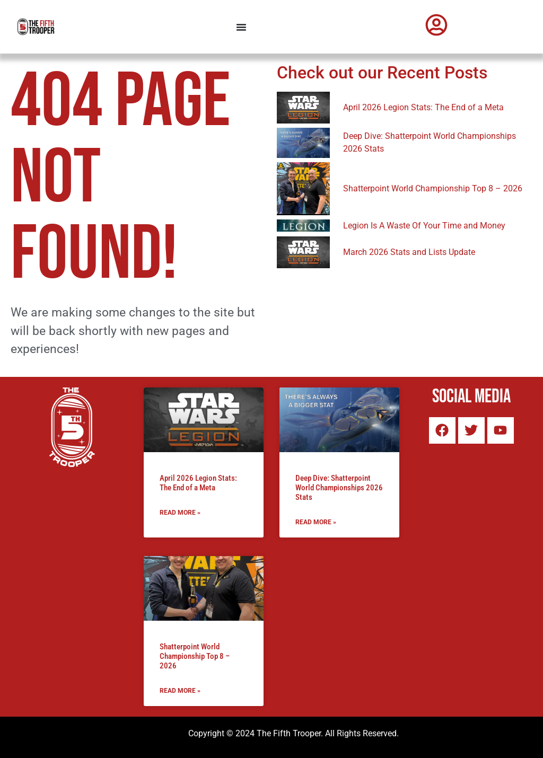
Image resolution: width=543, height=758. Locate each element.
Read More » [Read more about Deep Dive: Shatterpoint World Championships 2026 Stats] (315, 522)
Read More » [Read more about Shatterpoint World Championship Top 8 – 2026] (180, 690)
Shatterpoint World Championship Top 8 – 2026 (195, 656)
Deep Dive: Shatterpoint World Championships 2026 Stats (339, 487)
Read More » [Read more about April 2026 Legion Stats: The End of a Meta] (180, 512)
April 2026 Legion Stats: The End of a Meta (198, 482)
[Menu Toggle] (241, 27)
